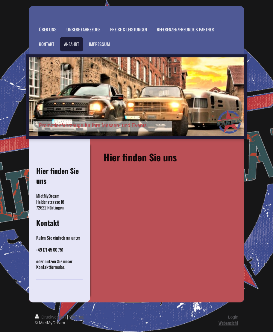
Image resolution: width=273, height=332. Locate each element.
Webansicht (228, 323)
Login (233, 317)
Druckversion (51, 317)
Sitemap (76, 317)
